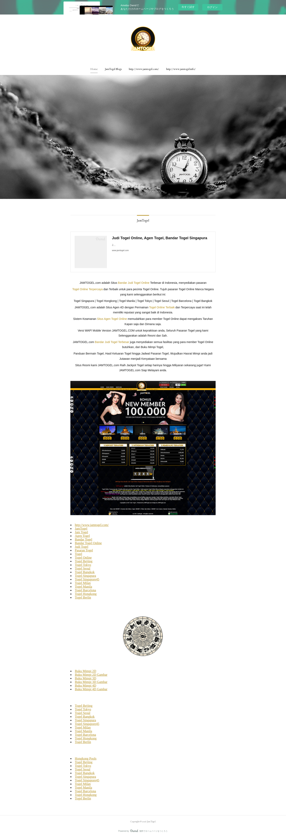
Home (94, 69)
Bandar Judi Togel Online (133, 282)
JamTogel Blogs (113, 69)
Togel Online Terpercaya (87, 289)
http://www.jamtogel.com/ (144, 69)
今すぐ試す (188, 6)
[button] (94, 69)
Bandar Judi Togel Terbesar (112, 342)
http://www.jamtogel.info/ (181, 69)
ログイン (212, 7)
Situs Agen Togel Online (112, 318)
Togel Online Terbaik (162, 307)
